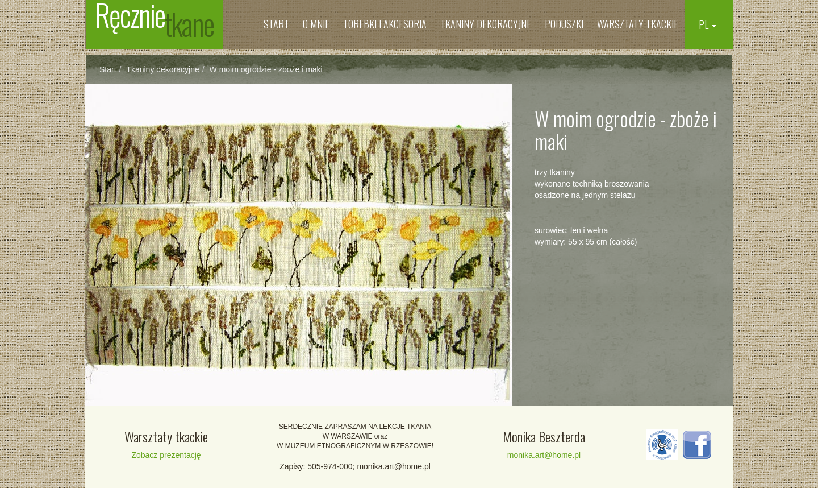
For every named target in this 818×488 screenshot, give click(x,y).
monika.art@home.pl (544, 455)
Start (276, 23)
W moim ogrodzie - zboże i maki (266, 69)
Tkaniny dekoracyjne (485, 23)
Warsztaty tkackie (637, 23)
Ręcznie (154, 23)
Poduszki (564, 23)
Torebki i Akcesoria (385, 23)
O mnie (316, 23)
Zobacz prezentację (166, 455)
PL (707, 24)
